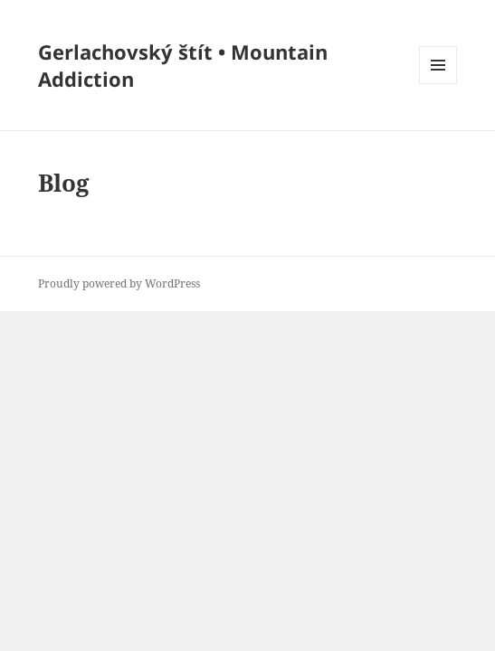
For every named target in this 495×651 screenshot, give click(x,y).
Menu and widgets (438, 83)
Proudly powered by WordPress (119, 283)
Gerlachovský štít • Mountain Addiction (183, 65)
